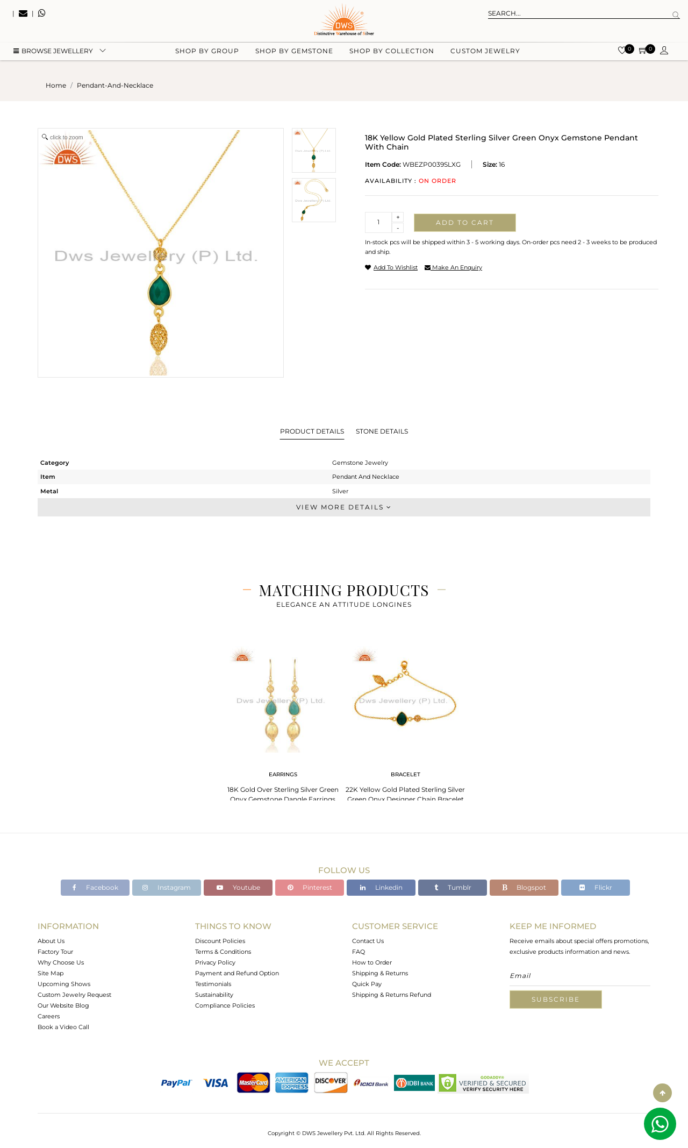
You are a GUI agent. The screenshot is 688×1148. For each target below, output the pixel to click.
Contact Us (368, 941)
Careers (49, 1016)
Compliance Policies (225, 1005)
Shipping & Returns (380, 973)
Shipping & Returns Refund (391, 994)
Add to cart (465, 222)
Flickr (595, 887)
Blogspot (524, 887)
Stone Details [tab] (382, 431)
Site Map (50, 973)
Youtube (238, 887)
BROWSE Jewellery (53, 54)
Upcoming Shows (64, 984)
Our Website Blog (63, 1005)
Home (56, 85)
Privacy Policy (215, 962)
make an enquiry (453, 267)
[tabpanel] (282, 721)
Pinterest (310, 887)
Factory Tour (55, 951)
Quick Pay (367, 984)
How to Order (372, 962)
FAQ (358, 951)
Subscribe (556, 999)
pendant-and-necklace (115, 85)
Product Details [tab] (312, 431)
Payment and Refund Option (237, 973)
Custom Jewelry (485, 54)
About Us (51, 941)
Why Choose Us (61, 962)
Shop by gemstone (294, 54)
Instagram (166, 887)
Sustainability (214, 994)
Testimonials (213, 984)
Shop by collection (391, 54)
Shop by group (207, 54)
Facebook (95, 887)
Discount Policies (220, 941)
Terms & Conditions (223, 951)
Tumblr (452, 887)
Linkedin (381, 887)
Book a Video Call (63, 1027)
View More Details (344, 507)
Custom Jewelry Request (74, 994)
